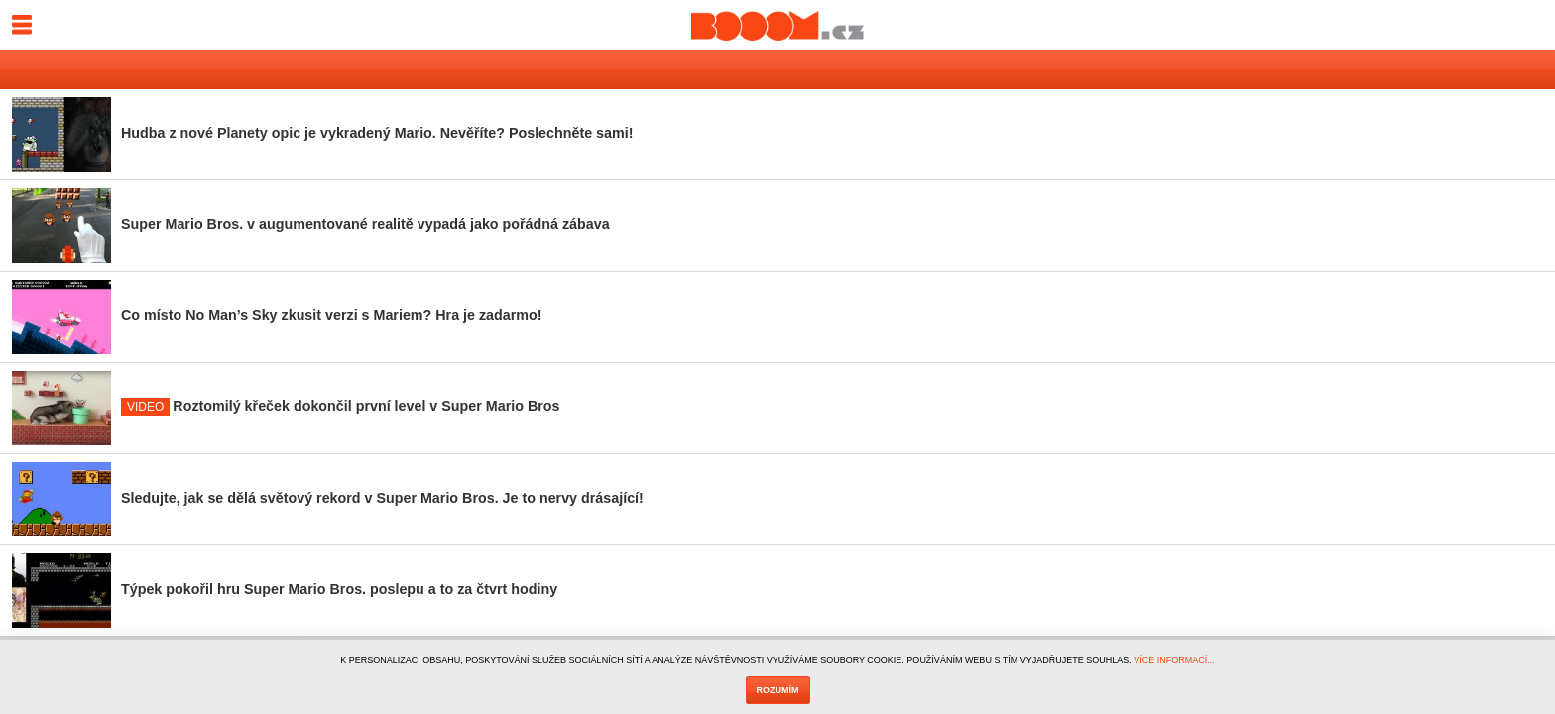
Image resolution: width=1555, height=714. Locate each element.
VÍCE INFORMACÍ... (1174, 660)
